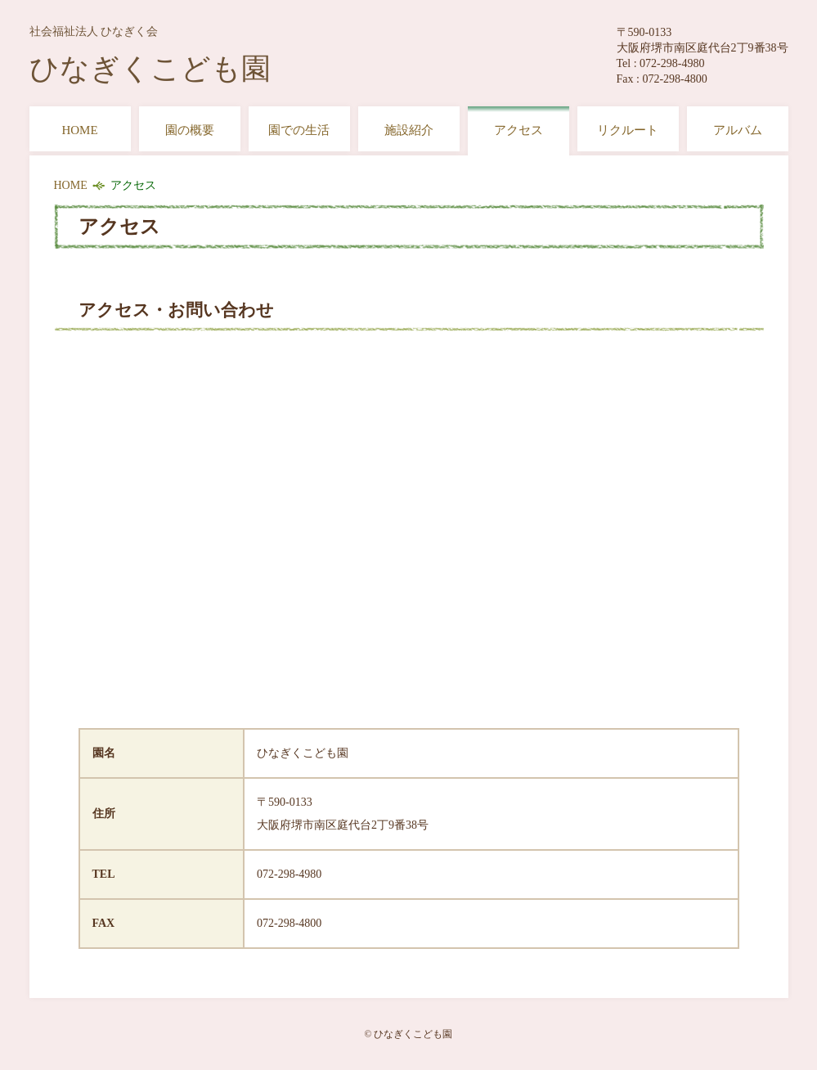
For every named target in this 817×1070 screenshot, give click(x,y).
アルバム (737, 130)
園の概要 (189, 130)
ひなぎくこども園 (150, 55)
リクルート (627, 130)
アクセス (518, 130)
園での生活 (299, 130)
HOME (79, 130)
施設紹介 (408, 130)
